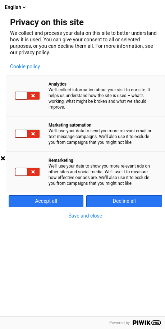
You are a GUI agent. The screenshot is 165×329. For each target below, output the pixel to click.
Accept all (46, 201)
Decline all (124, 201)
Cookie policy (25, 66)
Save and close (85, 216)
